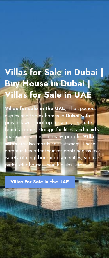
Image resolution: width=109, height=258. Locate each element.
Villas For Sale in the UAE (39, 181)
